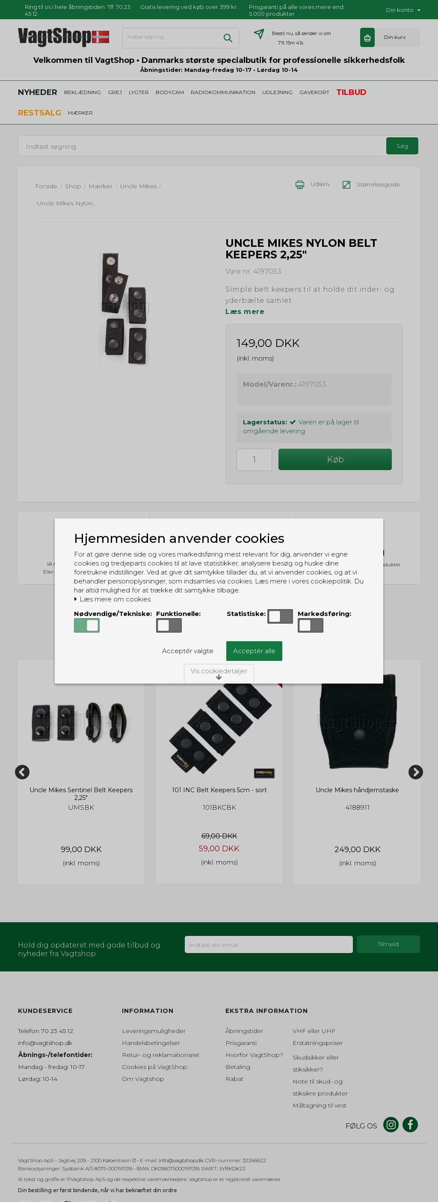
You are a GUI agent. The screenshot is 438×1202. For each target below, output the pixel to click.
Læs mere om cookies (112, 599)
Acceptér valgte (187, 651)
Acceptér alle (254, 651)
